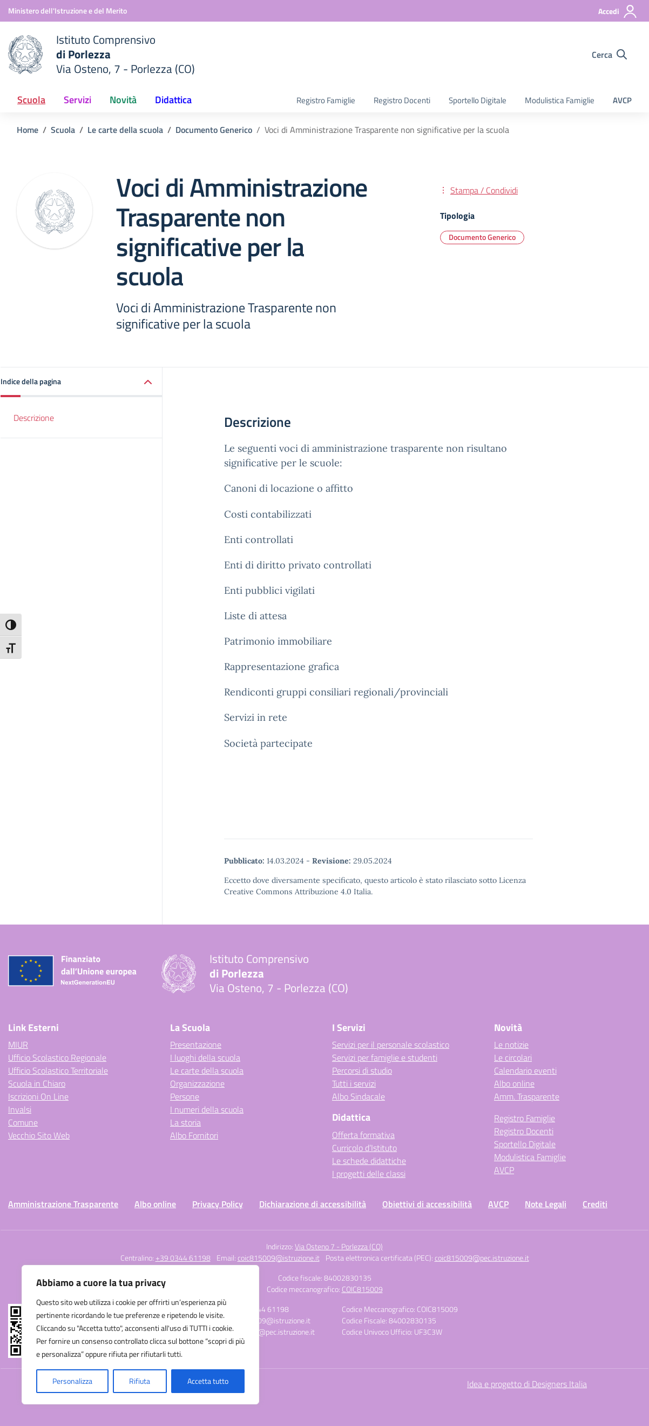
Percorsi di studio (362, 1070)
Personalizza (72, 1381)
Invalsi (19, 1109)
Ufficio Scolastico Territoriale (58, 1070)
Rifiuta (139, 1381)
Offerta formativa (363, 1134)
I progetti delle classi (368, 1173)
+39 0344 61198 (183, 1257)
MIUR (18, 1044)
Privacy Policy (217, 1203)
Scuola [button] (31, 99)
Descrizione (33, 417)
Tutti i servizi (354, 1083)
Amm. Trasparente (526, 1096)
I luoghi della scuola (205, 1057)
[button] (82, 382)
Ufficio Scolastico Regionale (57, 1057)
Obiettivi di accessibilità (427, 1203)
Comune (23, 1122)
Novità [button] (123, 99)
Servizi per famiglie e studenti (384, 1057)
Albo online (514, 1083)
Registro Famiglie (325, 100)
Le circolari (513, 1057)
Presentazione (195, 1044)
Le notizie (511, 1044)
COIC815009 (362, 1289)
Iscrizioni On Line (38, 1096)
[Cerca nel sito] (609, 55)
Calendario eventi (525, 1070)
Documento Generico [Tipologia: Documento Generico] (482, 237)
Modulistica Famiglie (559, 100)
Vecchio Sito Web (39, 1135)
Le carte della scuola (207, 1070)
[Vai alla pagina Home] (27, 129)
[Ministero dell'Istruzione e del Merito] (67, 10)
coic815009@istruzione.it (279, 1257)
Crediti (595, 1203)
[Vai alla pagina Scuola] (63, 129)
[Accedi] (618, 11)
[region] (140, 1334)
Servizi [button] (77, 99)
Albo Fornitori (194, 1135)
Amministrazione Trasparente (63, 1203)
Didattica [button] (173, 99)
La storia (185, 1122)
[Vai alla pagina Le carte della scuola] (125, 129)
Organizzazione (197, 1083)
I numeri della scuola (207, 1109)
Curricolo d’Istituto (364, 1147)
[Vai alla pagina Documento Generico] (213, 129)
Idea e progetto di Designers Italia (527, 1383)
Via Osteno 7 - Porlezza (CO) (339, 1246)
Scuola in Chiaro (36, 1083)
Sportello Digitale (477, 100)
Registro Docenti (402, 100)
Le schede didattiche (369, 1160)
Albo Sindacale (358, 1096)
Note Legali (545, 1203)
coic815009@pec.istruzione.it (482, 1257)
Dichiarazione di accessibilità (312, 1203)
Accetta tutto (207, 1381)
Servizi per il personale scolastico (390, 1044)
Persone (184, 1096)
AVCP (622, 100)
